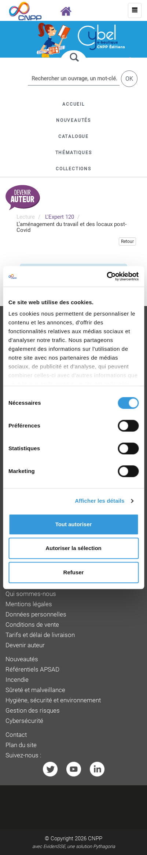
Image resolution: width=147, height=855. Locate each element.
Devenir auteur (25, 645)
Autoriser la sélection (73, 548)
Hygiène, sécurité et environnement (53, 700)
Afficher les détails (99, 501)
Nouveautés (21, 659)
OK (129, 78)
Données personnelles (35, 614)
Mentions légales (28, 604)
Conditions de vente (32, 624)
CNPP (95, 838)
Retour (127, 241)
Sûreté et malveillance (35, 690)
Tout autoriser (73, 524)
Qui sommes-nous (30, 593)
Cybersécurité (24, 720)
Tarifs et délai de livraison (40, 635)
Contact (16, 734)
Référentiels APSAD (32, 669)
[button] (73, 136)
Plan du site (21, 745)
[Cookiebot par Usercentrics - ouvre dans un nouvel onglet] (106, 276)
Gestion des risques (32, 710)
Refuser (73, 572)
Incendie (17, 679)
